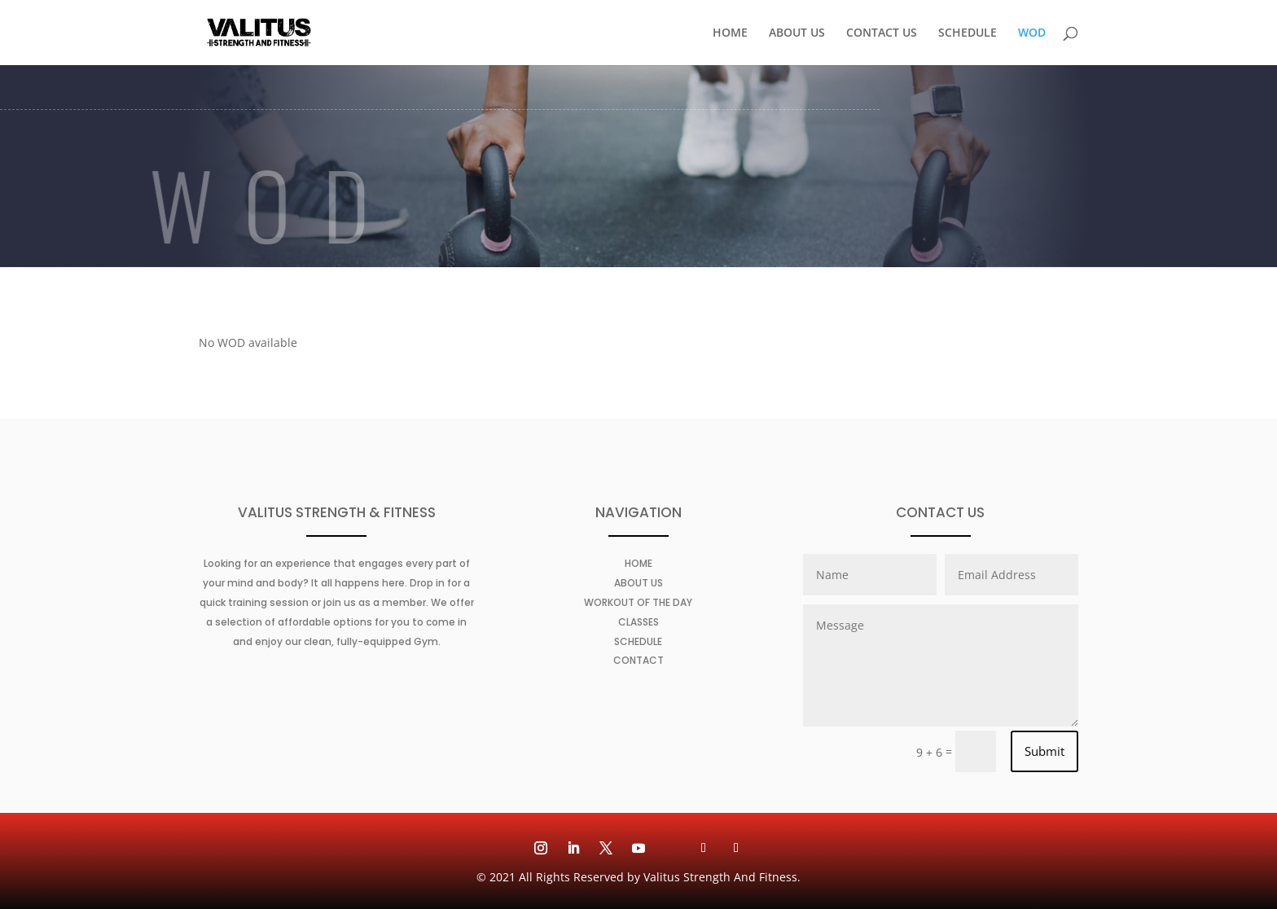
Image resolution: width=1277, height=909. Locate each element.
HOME (730, 33)
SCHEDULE (967, 33)
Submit (1044, 751)
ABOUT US (797, 33)
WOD (1032, 33)
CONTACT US (881, 33)
